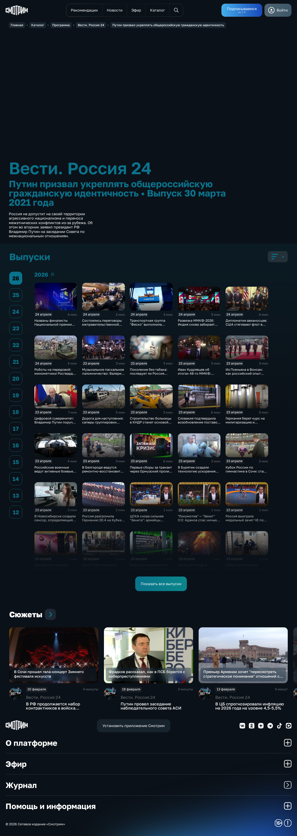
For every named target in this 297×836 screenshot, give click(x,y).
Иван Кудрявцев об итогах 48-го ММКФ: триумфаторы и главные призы (197, 375)
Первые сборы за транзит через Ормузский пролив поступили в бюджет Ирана (151, 473)
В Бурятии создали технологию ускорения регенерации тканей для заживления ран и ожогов (199, 473)
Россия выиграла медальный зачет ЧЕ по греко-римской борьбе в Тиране (246, 522)
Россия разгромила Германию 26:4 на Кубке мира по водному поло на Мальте (103, 522)
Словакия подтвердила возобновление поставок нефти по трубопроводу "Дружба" (198, 424)
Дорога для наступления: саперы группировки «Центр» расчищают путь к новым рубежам (102, 424)
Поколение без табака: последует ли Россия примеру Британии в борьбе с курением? (148, 375)
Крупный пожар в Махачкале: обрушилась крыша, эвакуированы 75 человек (198, 571)
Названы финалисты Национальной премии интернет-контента (53, 324)
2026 (52, 274)
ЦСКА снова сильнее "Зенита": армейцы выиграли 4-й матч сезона (151, 520)
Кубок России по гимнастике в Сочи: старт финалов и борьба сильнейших (246, 473)
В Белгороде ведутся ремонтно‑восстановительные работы (107, 471)
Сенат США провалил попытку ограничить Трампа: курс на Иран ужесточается (100, 571)
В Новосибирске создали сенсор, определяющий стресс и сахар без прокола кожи (55, 522)
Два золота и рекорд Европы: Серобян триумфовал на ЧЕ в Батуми (51, 571)
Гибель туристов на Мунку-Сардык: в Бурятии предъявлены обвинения (247, 569)
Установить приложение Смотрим (133, 725)
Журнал (148, 785)
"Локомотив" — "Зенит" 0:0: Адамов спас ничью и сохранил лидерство (199, 520)
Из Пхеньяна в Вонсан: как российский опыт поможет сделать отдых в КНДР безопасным (246, 375)
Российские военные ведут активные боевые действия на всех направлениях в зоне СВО (55, 473)
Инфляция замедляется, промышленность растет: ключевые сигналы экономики (150, 571)
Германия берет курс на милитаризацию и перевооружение (245, 422)
